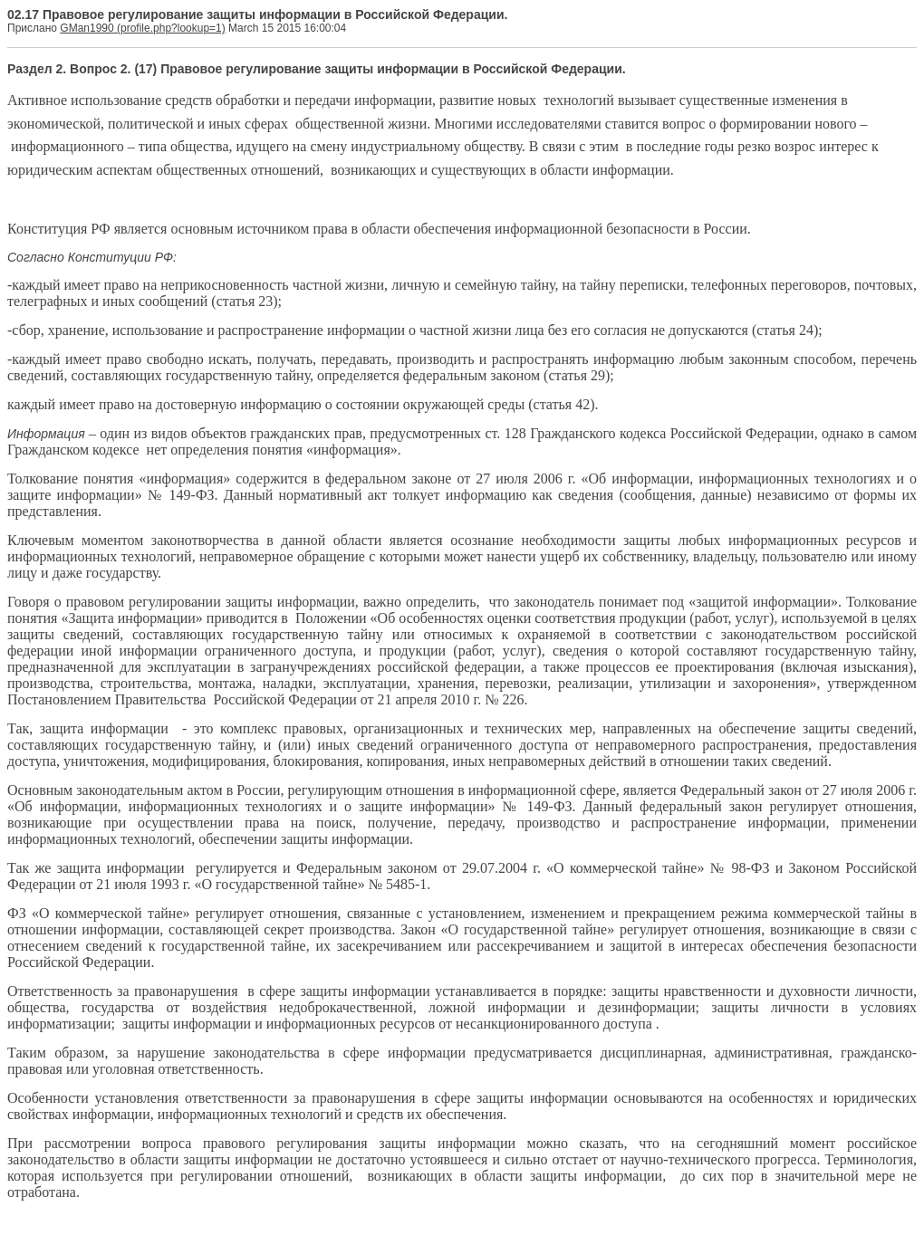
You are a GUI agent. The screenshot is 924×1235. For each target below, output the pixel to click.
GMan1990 (86, 28)
